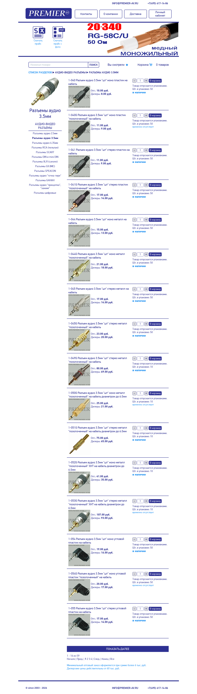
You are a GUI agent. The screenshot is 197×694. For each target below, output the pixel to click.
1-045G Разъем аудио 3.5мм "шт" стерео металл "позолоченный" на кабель (97, 325)
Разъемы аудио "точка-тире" (45, 175)
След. (97, 659)
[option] (133, 39)
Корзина (153, 65)
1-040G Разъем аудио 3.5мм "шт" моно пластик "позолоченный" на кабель (97, 117)
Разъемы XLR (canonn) (45, 161)
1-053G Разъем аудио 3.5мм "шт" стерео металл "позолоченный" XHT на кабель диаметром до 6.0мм (97, 504)
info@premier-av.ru (125, 3)
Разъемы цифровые (45, 192)
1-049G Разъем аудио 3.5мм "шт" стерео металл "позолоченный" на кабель (97, 360)
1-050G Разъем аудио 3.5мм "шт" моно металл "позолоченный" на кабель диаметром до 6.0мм (97, 394)
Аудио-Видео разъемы (70, 72)
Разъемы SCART (45, 152)
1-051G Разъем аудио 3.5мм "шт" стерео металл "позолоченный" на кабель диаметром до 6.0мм (97, 429)
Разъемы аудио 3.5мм (45, 138)
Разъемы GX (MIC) (45, 166)
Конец (105, 659)
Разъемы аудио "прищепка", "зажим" (45, 186)
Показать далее (117, 649)
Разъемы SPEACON (45, 171)
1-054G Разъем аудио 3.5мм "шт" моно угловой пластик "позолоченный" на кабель (97, 575)
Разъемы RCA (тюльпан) (45, 147)
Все (112, 659)
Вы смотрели (116, 65)
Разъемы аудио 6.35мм (45, 142)
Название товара (40, 64)
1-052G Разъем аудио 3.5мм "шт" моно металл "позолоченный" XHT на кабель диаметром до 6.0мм (96, 466)
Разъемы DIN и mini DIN (45, 156)
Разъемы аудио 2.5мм (45, 133)
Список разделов (40, 72)
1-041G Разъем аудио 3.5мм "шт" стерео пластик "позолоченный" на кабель (98, 186)
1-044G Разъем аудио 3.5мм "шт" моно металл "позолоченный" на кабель (96, 255)
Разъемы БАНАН (45, 180)
